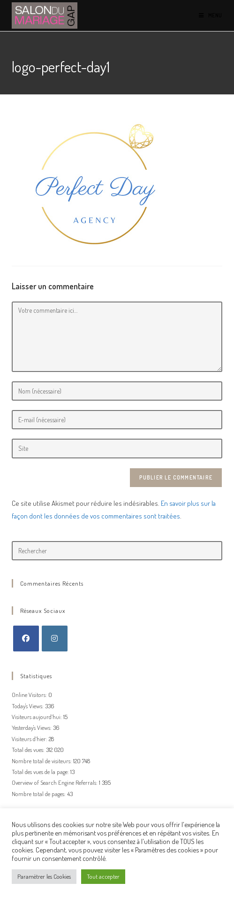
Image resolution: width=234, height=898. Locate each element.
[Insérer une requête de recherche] (117, 550)
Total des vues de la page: (41, 771)
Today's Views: (28, 706)
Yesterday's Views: (32, 727)
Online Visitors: (30, 694)
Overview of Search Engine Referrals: (55, 782)
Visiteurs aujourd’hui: (37, 716)
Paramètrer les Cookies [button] (44, 876)
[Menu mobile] (210, 15)
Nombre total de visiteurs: (42, 761)
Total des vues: (29, 749)
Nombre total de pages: (39, 793)
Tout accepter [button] (103, 876)
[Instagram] (55, 638)
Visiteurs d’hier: (30, 739)
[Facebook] (26, 638)
